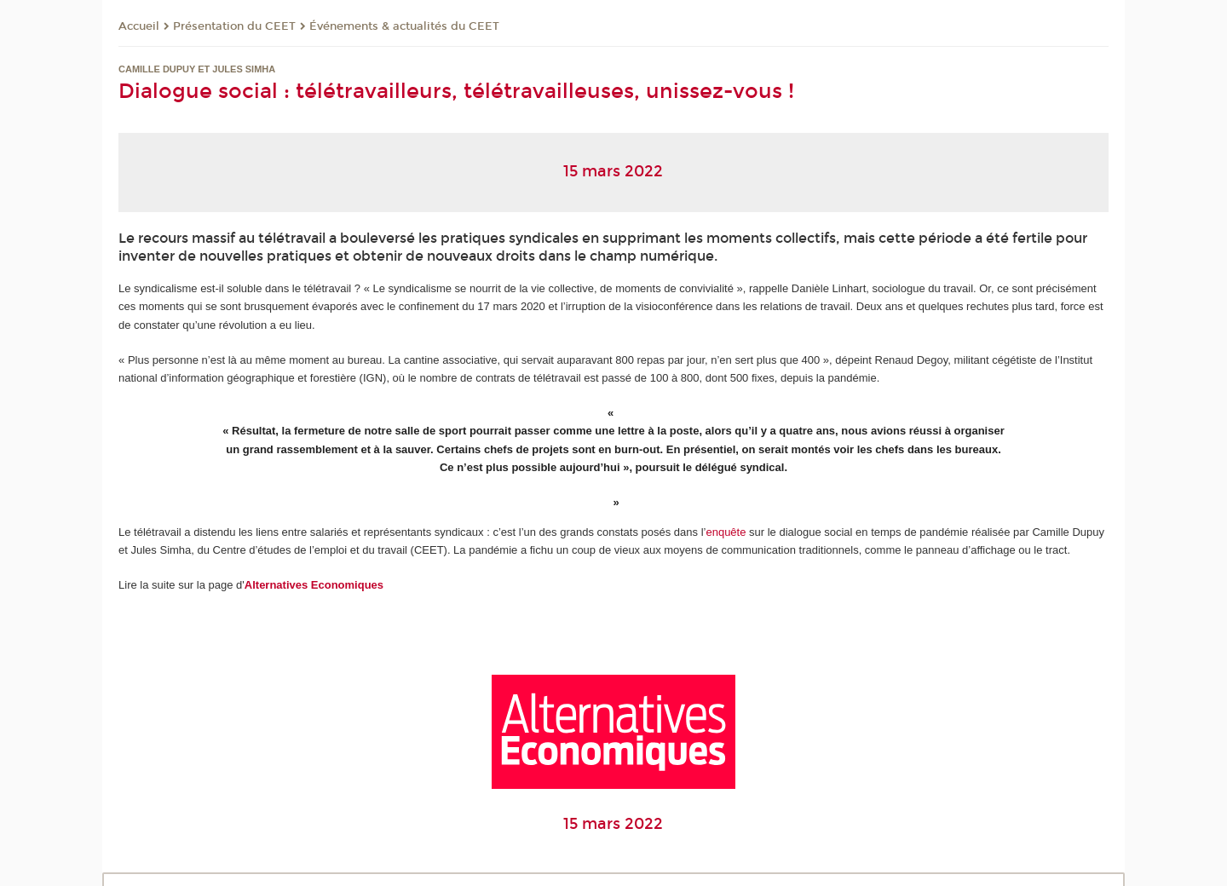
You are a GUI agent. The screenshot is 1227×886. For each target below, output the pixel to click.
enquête (726, 532)
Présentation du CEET (234, 26)
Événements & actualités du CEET (404, 26)
